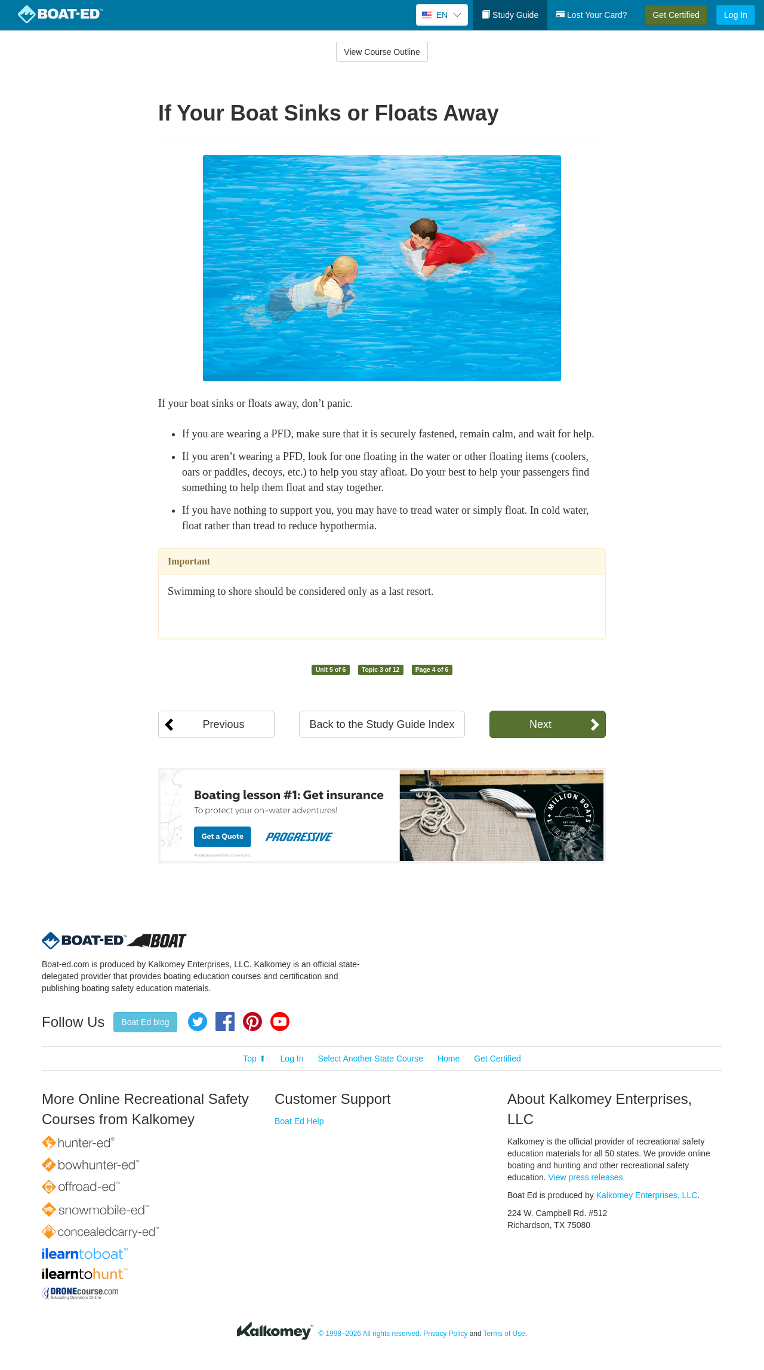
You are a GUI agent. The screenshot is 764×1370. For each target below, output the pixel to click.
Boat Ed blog (145, 1022)
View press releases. (587, 1177)
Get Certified (676, 15)
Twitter (197, 1021)
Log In (735, 15)
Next (540, 724)
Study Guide (510, 15)
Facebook (225, 1021)
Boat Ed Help (299, 1121)
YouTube (279, 1021)
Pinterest (252, 1021)
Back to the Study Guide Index (381, 724)
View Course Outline (382, 52)
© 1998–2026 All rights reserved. (369, 1333)
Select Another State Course (370, 1058)
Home (449, 1058)
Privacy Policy (445, 1333)
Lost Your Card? (591, 15)
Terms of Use (504, 1333)
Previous (223, 724)
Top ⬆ (254, 1058)
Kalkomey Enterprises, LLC (647, 1195)
